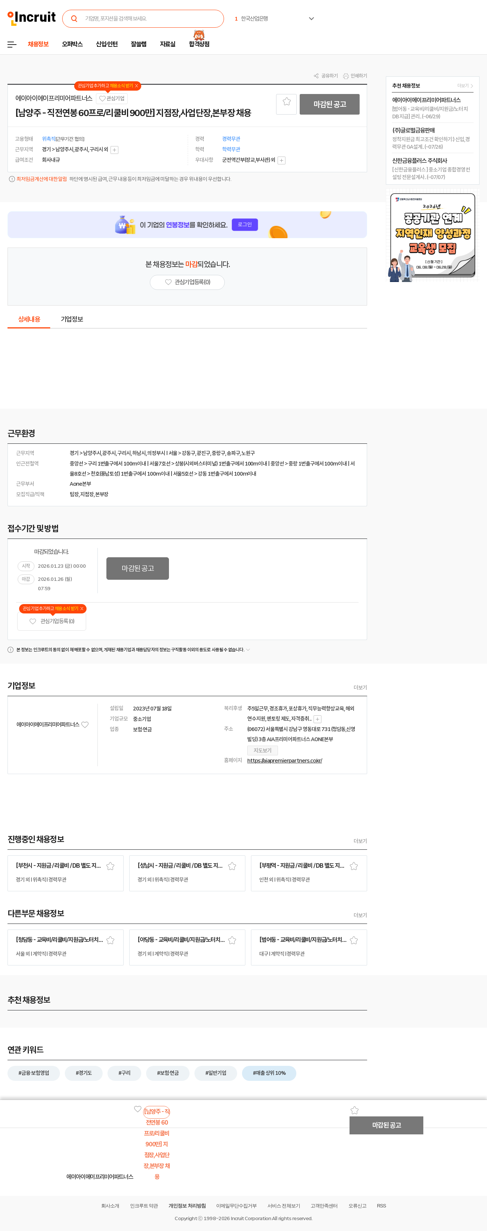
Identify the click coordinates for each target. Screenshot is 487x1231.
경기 (74, 453)
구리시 (124, 453)
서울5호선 (183, 473)
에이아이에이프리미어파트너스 (53, 98)
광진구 (203, 453)
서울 (173, 453)
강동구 (188, 453)
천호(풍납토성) (105, 473)
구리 (92, 463)
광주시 (109, 453)
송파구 (233, 453)
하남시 (139, 453)
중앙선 (76, 463)
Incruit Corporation (251, 1218)
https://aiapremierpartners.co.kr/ (284, 760)
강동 (202, 473)
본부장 (102, 494)
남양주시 (92, 453)
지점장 (87, 494)
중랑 (292, 463)
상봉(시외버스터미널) (196, 463)
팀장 (74, 494)
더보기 (360, 687)
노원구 (248, 453)
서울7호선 (159, 463)
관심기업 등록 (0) (52, 621)
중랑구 (218, 453)
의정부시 (156, 453)
